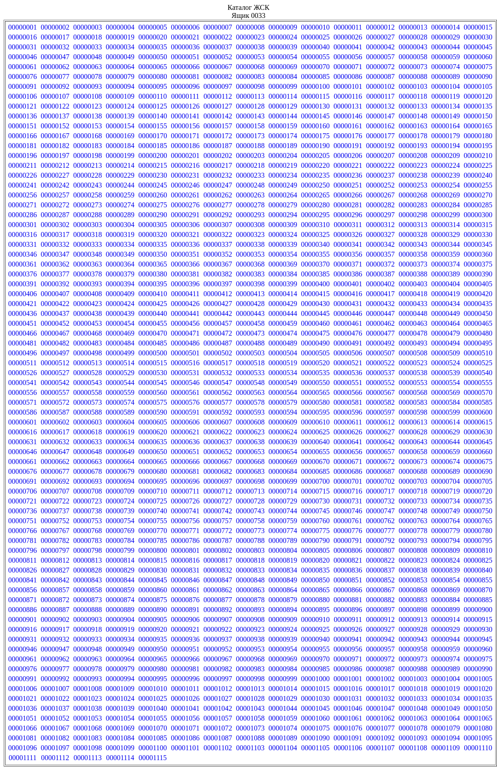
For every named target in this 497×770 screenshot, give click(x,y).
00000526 (22, 372)
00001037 (55, 708)
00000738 (87, 511)
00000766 (22, 530)
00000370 (315, 264)
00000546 (185, 382)
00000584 (445, 402)
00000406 (22, 294)
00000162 (380, 126)
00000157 (217, 126)
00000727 (217, 501)
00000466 (22, 333)
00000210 (478, 155)
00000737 (55, 511)
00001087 (217, 738)
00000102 (380, 86)
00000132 (380, 106)
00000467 (55, 333)
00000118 (413, 96)
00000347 (55, 254)
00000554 (445, 382)
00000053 (250, 57)
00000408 (87, 294)
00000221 (348, 165)
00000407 (55, 294)
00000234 (283, 175)
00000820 (315, 560)
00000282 (380, 205)
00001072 (217, 728)
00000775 (315, 530)
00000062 (55, 66)
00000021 (185, 37)
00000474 (283, 333)
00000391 (22, 284)
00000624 (283, 432)
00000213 (87, 165)
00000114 (283, 96)
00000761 (348, 521)
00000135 (478, 106)
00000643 (413, 442)
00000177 (380, 136)
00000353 (250, 254)
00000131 (348, 106)
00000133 (413, 106)
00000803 (250, 550)
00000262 (217, 195)
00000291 (185, 215)
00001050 (478, 708)
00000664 (120, 461)
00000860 (152, 590)
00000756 (185, 521)
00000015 (478, 27)
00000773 (250, 530)
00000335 (152, 244)
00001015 (315, 688)
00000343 (413, 244)
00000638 (250, 442)
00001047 (380, 708)
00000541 (22, 382)
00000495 (478, 343)
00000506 (348, 353)
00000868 (413, 590)
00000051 (185, 57)
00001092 (380, 738)
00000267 (380, 195)
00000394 (120, 284)
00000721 (22, 501)
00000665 (152, 461)
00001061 (348, 718)
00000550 (315, 382)
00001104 (283, 748)
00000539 (445, 372)
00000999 (283, 678)
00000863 (250, 590)
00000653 (250, 451)
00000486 (185, 343)
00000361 (22, 264)
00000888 (87, 609)
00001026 (185, 698)
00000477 (380, 333)
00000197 (55, 155)
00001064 (445, 718)
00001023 (87, 698)
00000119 (445, 96)
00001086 (185, 738)
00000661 (22, 461)
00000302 (55, 224)
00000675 (478, 461)
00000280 (315, 205)
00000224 (445, 165)
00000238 (413, 175)
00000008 (250, 27)
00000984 (283, 669)
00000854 (445, 580)
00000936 (185, 639)
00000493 (413, 343)
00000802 (217, 550)
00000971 (348, 659)
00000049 (120, 57)
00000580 (315, 402)
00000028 (413, 37)
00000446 (348, 313)
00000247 (217, 185)
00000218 (250, 165)
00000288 (87, 215)
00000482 (55, 343)
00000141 (185, 116)
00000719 (445, 491)
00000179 (445, 136)
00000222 (380, 165)
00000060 (478, 57)
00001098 (87, 748)
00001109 (445, 748)
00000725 (152, 501)
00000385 (315, 274)
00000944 (445, 639)
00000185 (152, 145)
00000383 (250, 274)
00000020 (152, 37)
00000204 (283, 155)
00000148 (413, 116)
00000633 (87, 442)
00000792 (380, 540)
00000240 (478, 175)
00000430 (315, 303)
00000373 (413, 264)
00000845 (152, 580)
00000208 (413, 155)
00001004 (445, 678)
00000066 (185, 66)
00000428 (250, 303)
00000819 (283, 560)
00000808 (413, 550)
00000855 (478, 580)
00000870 (478, 590)
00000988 (413, 669)
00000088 (413, 76)
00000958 (413, 649)
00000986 (348, 669)
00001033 (413, 698)
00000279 (283, 205)
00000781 (22, 540)
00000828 (87, 570)
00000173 (250, 136)
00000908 (250, 619)
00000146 (348, 116)
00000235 (315, 175)
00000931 (22, 639)
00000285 (478, 205)
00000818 (250, 560)
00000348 (87, 254)
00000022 (217, 37)
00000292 (217, 215)
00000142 (217, 116)
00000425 (152, 303)
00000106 (22, 96)
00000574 (120, 402)
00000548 (250, 382)
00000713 (250, 491)
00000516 (185, 363)
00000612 (380, 422)
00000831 (185, 570)
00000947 (55, 649)
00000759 (283, 521)
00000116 (348, 96)
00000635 (152, 442)
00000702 (380, 481)
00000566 (348, 392)
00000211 (23, 165)
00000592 (217, 412)
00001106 (348, 748)
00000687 (380, 471)
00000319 (120, 234)
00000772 (217, 530)
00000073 (413, 66)
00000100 (315, 86)
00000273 (87, 205)
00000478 (413, 333)
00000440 (152, 313)
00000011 (348, 27)
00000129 (283, 106)
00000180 (478, 136)
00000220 (315, 165)
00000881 (348, 600)
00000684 (283, 471)
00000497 (55, 353)
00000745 (315, 511)
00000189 (283, 145)
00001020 (478, 688)
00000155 (152, 126)
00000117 (380, 96)
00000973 (413, 659)
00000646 (22, 451)
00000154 (120, 126)
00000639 (283, 442)
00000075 (478, 66)
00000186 (185, 145)
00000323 (250, 234)
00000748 (413, 511)
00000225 (478, 165)
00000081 (185, 76)
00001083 (87, 738)
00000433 (413, 303)
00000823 (413, 560)
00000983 (250, 669)
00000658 (413, 451)
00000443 (250, 313)
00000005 (152, 27)
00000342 (380, 244)
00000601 (22, 422)
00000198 (87, 155)
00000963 (87, 659)
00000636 (185, 442)
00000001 (22, 27)
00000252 (380, 185)
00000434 (445, 303)
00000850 (315, 580)
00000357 (380, 254)
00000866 (348, 590)
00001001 (348, 678)
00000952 (217, 649)
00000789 (283, 540)
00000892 (217, 609)
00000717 (380, 491)
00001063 (413, 718)
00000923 (250, 629)
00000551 (348, 382)
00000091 (22, 86)
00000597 (380, 412)
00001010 (152, 688)
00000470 (152, 333)
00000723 (87, 501)
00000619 (120, 432)
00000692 (55, 481)
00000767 (55, 530)
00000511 (23, 363)
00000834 (283, 570)
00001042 (217, 708)
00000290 (152, 215)
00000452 (55, 323)
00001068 (87, 728)
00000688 (413, 471)
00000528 (87, 372)
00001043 (250, 708)
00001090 (315, 738)
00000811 (23, 560)
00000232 (217, 175)
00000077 (55, 76)
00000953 (250, 649)
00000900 (478, 609)
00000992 (55, 678)
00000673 (413, 461)
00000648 (87, 451)
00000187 (217, 145)
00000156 (185, 126)
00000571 (22, 402)
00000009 (283, 27)
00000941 (348, 639)
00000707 (55, 491)
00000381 (185, 274)
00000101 (348, 86)
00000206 (348, 155)
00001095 (478, 738)
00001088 (250, 738)
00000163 (413, 126)
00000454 (120, 323)
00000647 (55, 451)
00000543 (87, 382)
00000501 (185, 353)
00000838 (413, 570)
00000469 (120, 333)
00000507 (380, 353)
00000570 (478, 392)
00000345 (478, 244)
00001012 (217, 688)
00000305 (152, 224)
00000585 (478, 402)
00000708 (87, 491)
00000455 (152, 323)
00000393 (87, 284)
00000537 (380, 372)
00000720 (478, 491)
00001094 (445, 738)
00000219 (283, 165)
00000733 (413, 501)
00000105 (478, 86)
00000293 (250, 215)
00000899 (445, 609)
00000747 (380, 511)
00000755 (152, 521)
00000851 (348, 580)
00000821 (348, 560)
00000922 (217, 629)
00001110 (478, 748)
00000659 (445, 451)
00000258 (87, 195)
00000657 (380, 451)
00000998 (250, 678)
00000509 (445, 353)
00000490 (315, 343)
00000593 (250, 412)
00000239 (445, 175)
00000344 (445, 244)
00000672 (380, 461)
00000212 (55, 165)
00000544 (120, 382)
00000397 (217, 284)
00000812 (55, 560)
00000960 (478, 649)
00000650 (152, 451)
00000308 (250, 224)
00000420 (478, 294)
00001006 (22, 688)
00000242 (55, 185)
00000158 (250, 126)
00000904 (120, 619)
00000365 (152, 264)
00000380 (152, 274)
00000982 (217, 669)
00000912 (380, 619)
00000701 (348, 481)
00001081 (22, 738)
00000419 (445, 294)
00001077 (380, 728)
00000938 (250, 639)
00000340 (315, 244)
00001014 (283, 688)
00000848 (250, 580)
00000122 (55, 106)
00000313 (413, 224)
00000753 (87, 521)
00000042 (380, 47)
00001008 (87, 688)
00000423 (87, 303)
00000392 (55, 284)
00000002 (55, 27)
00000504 (283, 353)
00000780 (478, 530)
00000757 (217, 521)
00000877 (217, 600)
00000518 (250, 363)
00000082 (217, 76)
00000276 (185, 205)
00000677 (55, 471)
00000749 (445, 511)
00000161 (348, 126)
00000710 (152, 491)
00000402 (380, 284)
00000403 (413, 284)
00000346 (22, 254)
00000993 (87, 678)
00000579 (283, 402)
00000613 (413, 422)
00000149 (445, 116)
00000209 (445, 155)
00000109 (120, 96)
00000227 (55, 175)
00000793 (413, 540)
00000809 (445, 550)
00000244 (120, 185)
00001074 (283, 728)
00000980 (152, 669)
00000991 (22, 678)
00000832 (217, 570)
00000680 (152, 471)
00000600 (478, 412)
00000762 (380, 521)
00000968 (250, 659)
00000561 (185, 392)
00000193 (413, 145)
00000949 (120, 649)
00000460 (315, 323)
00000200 (152, 155)
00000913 (413, 619)
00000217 (217, 165)
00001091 (348, 738)
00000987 (380, 669)
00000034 (120, 47)
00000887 (55, 609)
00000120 (478, 96)
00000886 (22, 609)
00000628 (413, 432)
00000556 (22, 392)
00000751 (22, 521)
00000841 (22, 580)
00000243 (87, 185)
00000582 (380, 402)
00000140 (152, 116)
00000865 (315, 590)
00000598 (413, 412)
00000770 (152, 530)
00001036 (22, 708)
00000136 (22, 116)
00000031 (22, 47)
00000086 (348, 76)
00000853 (413, 580)
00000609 (283, 422)
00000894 (283, 609)
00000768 (87, 530)
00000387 (380, 274)
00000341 (348, 244)
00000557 (55, 392)
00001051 (22, 718)
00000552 (380, 382)
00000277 (217, 205)
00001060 (315, 718)
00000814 (120, 560)
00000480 (478, 333)
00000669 (283, 461)
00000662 (55, 461)
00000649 (120, 451)
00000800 (152, 550)
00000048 (87, 57)
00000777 (380, 530)
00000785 (152, 540)
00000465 (478, 323)
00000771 (185, 530)
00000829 (120, 570)
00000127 (217, 106)
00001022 (55, 698)
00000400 (315, 284)
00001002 (380, 678)
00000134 (445, 106)
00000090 (478, 76)
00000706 (22, 491)
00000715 (315, 491)
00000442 (217, 313)
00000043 (413, 47)
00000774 (283, 530)
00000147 (380, 116)
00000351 (185, 254)
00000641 (348, 442)
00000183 (87, 145)
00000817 (217, 560)
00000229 (120, 175)
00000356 (348, 254)
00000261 (185, 195)
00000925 (315, 629)
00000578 (250, 402)
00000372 (380, 264)
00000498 (87, 353)
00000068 (250, 66)
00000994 (120, 678)
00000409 (120, 294)
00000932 (55, 639)
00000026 (348, 37)
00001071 (185, 728)
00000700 (315, 481)
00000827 (55, 570)
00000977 (55, 669)
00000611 (348, 422)
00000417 (380, 294)
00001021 (22, 698)
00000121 (22, 106)
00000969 (283, 659)
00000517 (217, 363)
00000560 (152, 392)
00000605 (152, 422)
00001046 (348, 708)
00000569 (445, 392)
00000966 (185, 659)
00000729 (283, 501)
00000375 (478, 264)
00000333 (87, 244)
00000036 (185, 47)
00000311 (348, 224)
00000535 (315, 372)
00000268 (413, 195)
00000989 (445, 669)
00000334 (120, 244)
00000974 (445, 659)
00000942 (380, 639)
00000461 (348, 323)
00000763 (413, 521)
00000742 (217, 511)
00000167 (55, 136)
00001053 (87, 718)
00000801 (185, 550)
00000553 (413, 382)
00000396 (185, 284)
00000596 (348, 412)
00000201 (185, 155)
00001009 (120, 688)
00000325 (315, 234)
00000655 (315, 451)
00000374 (445, 264)
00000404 (445, 284)
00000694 (120, 481)
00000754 (120, 521)
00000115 (315, 96)
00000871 (22, 600)
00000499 (120, 353)
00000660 (478, 451)
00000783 (87, 540)
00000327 (380, 234)
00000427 (217, 303)
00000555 (478, 382)
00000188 (250, 145)
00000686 (348, 471)
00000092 (55, 86)
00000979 (120, 669)
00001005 (478, 678)
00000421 (22, 303)
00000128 (250, 106)
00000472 (217, 333)
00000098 (250, 86)
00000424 (120, 303)
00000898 (413, 609)
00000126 (185, 106)
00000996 (185, 678)
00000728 (250, 501)
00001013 (250, 688)
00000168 (87, 136)
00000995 (152, 678)
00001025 (152, 698)
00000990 (478, 669)
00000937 (217, 639)
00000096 (185, 86)
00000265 (315, 195)
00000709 (120, 491)
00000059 (445, 57)
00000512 (55, 363)
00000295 (315, 215)
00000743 (250, 511)
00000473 (250, 333)
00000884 (445, 600)
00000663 (87, 461)
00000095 (152, 86)
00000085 (315, 76)
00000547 (217, 382)
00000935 (152, 639)
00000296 (348, 215)
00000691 (22, 481)
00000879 (283, 600)
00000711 (185, 491)
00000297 (380, 215)
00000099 (283, 86)
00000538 (413, 372)
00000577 (217, 402)
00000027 (380, 37)
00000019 (120, 37)
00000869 (445, 590)
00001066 (22, 728)
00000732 (380, 501)
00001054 (120, 718)
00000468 (87, 333)
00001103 (250, 748)
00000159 (283, 126)
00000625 (315, 432)
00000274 (120, 205)
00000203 (250, 155)
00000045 (478, 47)
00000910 (315, 619)
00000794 (445, 540)
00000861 (185, 590)
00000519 (283, 363)
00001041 (185, 708)
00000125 (152, 106)
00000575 (152, 402)
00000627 (380, 432)
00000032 (55, 47)
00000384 (283, 274)
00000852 (380, 580)
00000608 (250, 422)
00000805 (315, 550)
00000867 (380, 590)
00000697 (217, 481)
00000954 (283, 649)
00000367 (217, 264)
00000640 (315, 442)
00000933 (87, 639)
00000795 (478, 540)
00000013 (413, 27)
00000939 (283, 639)
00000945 (478, 639)
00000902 (55, 619)
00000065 (152, 66)
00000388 (413, 274)
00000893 (250, 609)
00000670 (315, 461)
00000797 (55, 550)
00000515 (152, 363)
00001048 (413, 708)
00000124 (120, 106)
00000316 (22, 234)
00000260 (152, 195)
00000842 (55, 580)
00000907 (217, 619)
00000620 (152, 432)
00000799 (120, 550)
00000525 (478, 363)
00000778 (413, 530)
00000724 (120, 501)
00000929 (445, 629)
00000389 (445, 274)
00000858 (87, 590)
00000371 (348, 264)
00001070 (152, 728)
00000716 (348, 491)
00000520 (315, 363)
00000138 (87, 116)
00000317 (55, 234)
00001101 (185, 748)
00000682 (217, 471)
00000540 (478, 372)
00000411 (185, 294)
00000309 (283, 224)
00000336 (185, 244)
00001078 (413, 728)
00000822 (380, 560)
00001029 (283, 698)
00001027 (217, 698)
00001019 (445, 688)
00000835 (315, 570)
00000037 (217, 47)
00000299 (445, 215)
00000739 (120, 511)
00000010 (315, 27)
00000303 (87, 224)
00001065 (478, 718)
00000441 (185, 313)
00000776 (348, 530)
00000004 (120, 27)
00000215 (152, 165)
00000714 (283, 491)
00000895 (315, 609)
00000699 (283, 481)
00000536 (348, 372)
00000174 (283, 136)
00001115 (153, 757)
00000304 (120, 224)
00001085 (152, 738)
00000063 (87, 66)
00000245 (152, 185)
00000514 (120, 363)
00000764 (445, 521)
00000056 (348, 57)
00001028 (250, 698)
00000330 (478, 234)
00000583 (413, 402)
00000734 (445, 501)
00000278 (250, 205)
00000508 (413, 353)
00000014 (445, 27)
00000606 (185, 422)
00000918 (87, 629)
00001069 (120, 728)
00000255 (478, 185)
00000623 (250, 432)
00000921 (185, 629)
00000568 (413, 392)
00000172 (217, 136)
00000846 (185, 580)
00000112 (218, 96)
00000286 (22, 215)
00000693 (87, 481)
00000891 (185, 609)
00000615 (478, 422)
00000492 (380, 343)
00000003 (87, 27)
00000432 (380, 303)
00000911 (348, 619)
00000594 (283, 412)
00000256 (22, 195)
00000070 (315, 66)
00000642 (380, 442)
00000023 (250, 37)
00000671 (348, 461)
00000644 (445, 442)
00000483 (87, 343)
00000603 (87, 422)
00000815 (152, 560)
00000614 (445, 422)
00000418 (413, 294)
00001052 (55, 718)
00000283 (413, 205)
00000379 (120, 274)
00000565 (315, 392)
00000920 (152, 629)
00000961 (22, 659)
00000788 (250, 540)
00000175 (315, 136)
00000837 (380, 570)
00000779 (445, 530)
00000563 (250, 392)
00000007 (217, 27)
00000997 (217, 678)
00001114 (120, 757)
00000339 (283, 244)
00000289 (120, 215)
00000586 (22, 412)
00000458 (250, 323)
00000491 (348, 343)
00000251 (348, 185)
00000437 (55, 313)
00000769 (120, 530)
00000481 (22, 343)
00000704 (445, 481)
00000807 (380, 550)
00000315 (478, 224)
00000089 (445, 76)
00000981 (185, 669)
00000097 (217, 86)
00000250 (315, 185)
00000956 (348, 649)
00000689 (445, 471)
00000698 (250, 481)
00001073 (250, 728)
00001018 (413, 688)
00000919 (120, 629)
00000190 (315, 145)
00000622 (217, 432)
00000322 (217, 234)
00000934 (120, 639)
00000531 (185, 372)
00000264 (283, 195)
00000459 (283, 323)
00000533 (250, 372)
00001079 (445, 728)
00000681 (185, 471)
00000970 (315, 659)
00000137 (55, 116)
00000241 (22, 185)
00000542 (55, 382)
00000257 (55, 195)
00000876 (185, 600)
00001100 (153, 748)
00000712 (217, 491)
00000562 (217, 392)
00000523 (413, 363)
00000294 (283, 215)
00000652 (217, 451)
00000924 (283, 629)
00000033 (87, 47)
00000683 (250, 471)
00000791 (348, 540)
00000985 (315, 669)
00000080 (152, 76)
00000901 (22, 619)
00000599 (445, 412)
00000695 (152, 481)
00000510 (478, 353)
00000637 (217, 442)
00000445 (315, 313)
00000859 (120, 590)
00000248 (250, 185)
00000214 (120, 165)
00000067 (217, 66)
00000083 (250, 76)
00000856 (22, 590)
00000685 (315, 471)
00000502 (217, 353)
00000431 (348, 303)
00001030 (315, 698)
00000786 (185, 540)
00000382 (217, 274)
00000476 (348, 333)
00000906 (185, 619)
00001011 (185, 688)
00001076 (348, 728)
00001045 (315, 708)
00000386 (348, 274)
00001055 (152, 718)
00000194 (445, 145)
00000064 (120, 66)
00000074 (445, 66)
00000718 (413, 491)
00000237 (380, 175)
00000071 (348, 66)
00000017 (55, 37)
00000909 (283, 619)
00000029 (445, 37)
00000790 (315, 540)
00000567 (380, 392)
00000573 (87, 402)
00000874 (120, 600)
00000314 (445, 224)
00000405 (478, 284)
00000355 (315, 254)
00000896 (348, 609)
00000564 (283, 392)
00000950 (152, 649)
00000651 (185, 451)
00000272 (55, 205)
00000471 (185, 333)
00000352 (217, 254)
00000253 (413, 185)
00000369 (283, 264)
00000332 (55, 244)
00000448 (413, 313)
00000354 (283, 254)
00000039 (283, 47)
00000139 (120, 116)
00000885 (478, 600)
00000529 (120, 372)
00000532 (217, 372)
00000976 (22, 669)
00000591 (185, 412)
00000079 (120, 76)
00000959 (445, 649)
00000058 (413, 57)
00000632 (55, 442)
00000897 (380, 609)
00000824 (445, 560)
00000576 (185, 402)
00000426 (185, 303)
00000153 (87, 126)
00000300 (478, 215)
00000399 (283, 284)
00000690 (478, 471)
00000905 (152, 619)
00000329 (445, 234)
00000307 (217, 224)
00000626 (348, 432)
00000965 (152, 659)
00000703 (413, 481)
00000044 (445, 47)
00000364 (120, 264)
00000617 (55, 432)
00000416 (348, 294)
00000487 (217, 343)
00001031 (348, 698)
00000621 (185, 432)
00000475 (315, 333)
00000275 (152, 205)
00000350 (152, 254)
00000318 (87, 234)
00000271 (22, 205)
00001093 (413, 738)
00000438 (87, 313)
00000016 (22, 37)
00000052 (217, 57)
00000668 (250, 461)
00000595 (315, 412)
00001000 (315, 678)
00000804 (283, 550)
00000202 (217, 155)
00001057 (217, 718)
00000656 (348, 451)
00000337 (217, 244)
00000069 (283, 66)
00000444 (283, 313)
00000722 (55, 501)
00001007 (55, 688)
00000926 (348, 629)
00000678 (87, 471)
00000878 (250, 600)
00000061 (22, 66)
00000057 (380, 57)
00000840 (478, 570)
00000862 (217, 590)
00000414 (283, 294)
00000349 (120, 254)
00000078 (87, 76)
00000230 (152, 175)
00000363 (87, 264)
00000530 (152, 372)
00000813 (87, 560)
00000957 (380, 649)
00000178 (413, 136)
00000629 (445, 432)
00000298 (413, 215)
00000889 (120, 609)
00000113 (250, 96)
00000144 (283, 116)
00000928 (413, 629)
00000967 (217, 659)
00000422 (55, 303)
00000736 (22, 511)
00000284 (445, 205)
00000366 (185, 264)
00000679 (120, 471)
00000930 (478, 629)
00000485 (152, 343)
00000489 (283, 343)
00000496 (22, 353)
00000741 (185, 511)
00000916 (22, 629)
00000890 (152, 609)
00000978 (87, 669)
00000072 (380, 66)
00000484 (120, 343)
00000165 (478, 126)
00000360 (478, 254)
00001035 (478, 698)
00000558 (87, 392)
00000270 (478, 195)
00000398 (250, 284)
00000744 (283, 511)
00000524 (445, 363)
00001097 (55, 748)
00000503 (250, 353)
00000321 (185, 234)
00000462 (380, 323)
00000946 (22, 649)
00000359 (445, 254)
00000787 (217, 540)
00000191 (348, 145)
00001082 (55, 738)
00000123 (87, 106)
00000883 (413, 600)
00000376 (22, 274)
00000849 (283, 580)
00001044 (283, 708)
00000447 (380, 313)
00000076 (22, 76)
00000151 (22, 126)
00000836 (348, 570)
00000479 (445, 333)
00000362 (55, 264)
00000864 (283, 590)
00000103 (413, 86)
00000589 (120, 412)
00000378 (87, 274)
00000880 (315, 600)
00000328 (413, 234)
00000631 (22, 442)
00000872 (55, 600)
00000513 (87, 363)
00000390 (478, 274)
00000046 (22, 57)
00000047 (55, 57)
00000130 (315, 106)
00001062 (380, 718)
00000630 (478, 432)
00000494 (445, 343)
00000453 (87, 323)
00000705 (478, 481)
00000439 (120, 313)
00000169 (120, 136)
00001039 (120, 708)
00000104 (445, 86)
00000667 (217, 461)
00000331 (22, 244)
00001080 (478, 728)
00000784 (120, 540)
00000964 (120, 659)
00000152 (55, 126)
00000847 (217, 580)
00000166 (22, 136)
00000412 (217, 294)
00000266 (348, 195)
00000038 (250, 47)
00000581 (348, 402)
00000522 (380, 363)
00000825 (478, 560)
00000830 (152, 570)
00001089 (283, 738)
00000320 (152, 234)
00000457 (217, 323)
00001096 (22, 748)
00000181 (22, 145)
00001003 (413, 678)
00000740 (152, 511)
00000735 (478, 501)
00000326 (348, 234)
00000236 (348, 175)
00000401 (348, 284)
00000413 (250, 294)
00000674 (445, 461)
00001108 (413, 748)
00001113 (88, 757)
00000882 (380, 600)
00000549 (283, 382)
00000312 (380, 224)
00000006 (185, 27)
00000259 (120, 195)
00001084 (120, 738)
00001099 (120, 748)
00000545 (152, 382)
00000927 (380, 629)
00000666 (185, 461)
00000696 (185, 481)
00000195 (478, 145)
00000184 (120, 145)
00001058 (250, 718)
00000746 (348, 511)
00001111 (22, 757)
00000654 (283, 451)
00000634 (120, 442)
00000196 (22, 155)
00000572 (55, 402)
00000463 (413, 323)
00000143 (250, 116)
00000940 (315, 639)
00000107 (55, 96)
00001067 (55, 728)
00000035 (152, 47)
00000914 (445, 619)
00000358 (413, 254)
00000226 (22, 175)
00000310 (315, 224)
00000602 (55, 422)
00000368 (250, 264)
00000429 (283, 303)
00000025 (315, 37)
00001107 (380, 748)
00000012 (380, 27)
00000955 (315, 649)
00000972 (380, 659)
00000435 (478, 303)
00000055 (315, 57)
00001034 (445, 698)
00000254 (445, 185)
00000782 (55, 540)
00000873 (87, 600)
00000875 (152, 600)
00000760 (315, 521)
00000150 (478, 116)
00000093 (87, 86)
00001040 (152, 708)
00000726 (185, 501)
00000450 (478, 313)
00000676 (22, 471)
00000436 (22, 313)
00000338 (250, 244)
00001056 (185, 718)
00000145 (315, 116)
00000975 (478, 659)
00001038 (87, 708)
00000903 (87, 619)
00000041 (348, 47)
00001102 (218, 748)
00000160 (315, 126)
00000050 (152, 57)
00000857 (55, 590)
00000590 (152, 412)
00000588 (87, 412)
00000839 (445, 570)
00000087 (380, 76)
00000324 (283, 234)
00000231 (185, 175)
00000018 (87, 37)
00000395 (152, 284)
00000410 (152, 294)
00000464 (445, 323)
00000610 (315, 422)
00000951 (185, 649)
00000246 (185, 185)
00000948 (87, 649)
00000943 (413, 639)
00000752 (55, 521)
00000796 (22, 550)
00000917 (55, 629)
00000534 (283, 372)
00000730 (315, 501)
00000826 (22, 570)
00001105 (315, 748)
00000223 (413, 165)
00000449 (445, 313)
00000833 (250, 570)
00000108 (87, 96)
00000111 (185, 96)
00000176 (348, 136)
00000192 (380, 145)
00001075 (315, 728)
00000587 (55, 412)
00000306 (185, 224)
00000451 (22, 323)
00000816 (185, 560)
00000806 (348, 550)
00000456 (185, 323)
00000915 (478, 619)
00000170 (152, 136)
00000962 (55, 659)
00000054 (283, 57)
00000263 (250, 195)
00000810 (478, 550)
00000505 (315, 353)
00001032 (380, 698)
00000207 (380, 155)
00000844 (120, 580)
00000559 (120, 392)
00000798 (87, 550)
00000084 (283, 76)
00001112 (55, 757)
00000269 (445, 195)
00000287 (55, 215)
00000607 (217, 422)
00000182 (55, 145)
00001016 (348, 688)
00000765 (478, 521)
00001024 (120, 698)
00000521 (348, 363)
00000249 (283, 185)
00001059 (283, 718)
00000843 (87, 580)
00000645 (478, 442)
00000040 (315, 47)
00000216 (185, 165)
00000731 (348, 501)
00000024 (283, 37)
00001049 (445, 708)
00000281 (348, 205)
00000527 (55, 372)
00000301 (22, 224)
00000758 (250, 521)
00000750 (478, 511)
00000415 (315, 294)
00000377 (55, 274)
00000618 (87, 432)
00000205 (315, 155)
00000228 (87, 175)
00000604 (120, 422)
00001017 (380, 688)
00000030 (478, 37)
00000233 (250, 175)
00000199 (120, 155)
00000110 (153, 96)
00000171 (185, 136)
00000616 (22, 432)
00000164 (445, 126)
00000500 (152, 353)
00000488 (250, 343)
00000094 (120, 86)
